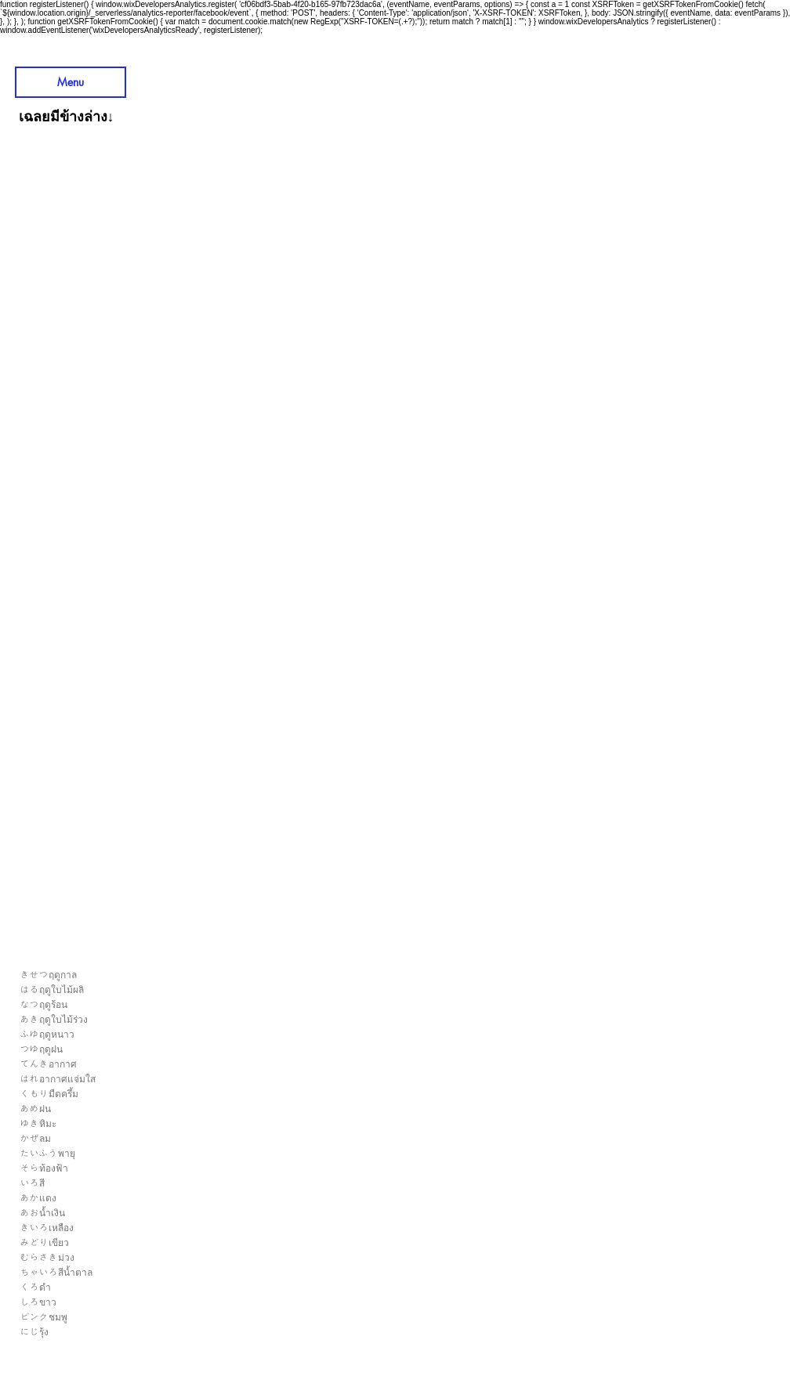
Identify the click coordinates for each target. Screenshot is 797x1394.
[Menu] (70, 82)
